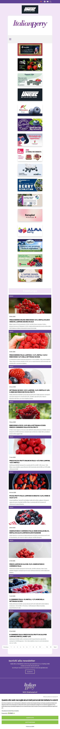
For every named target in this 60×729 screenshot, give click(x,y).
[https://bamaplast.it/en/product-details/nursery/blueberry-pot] (30, 216)
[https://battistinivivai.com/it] (30, 186)
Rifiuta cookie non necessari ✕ (50, 696)
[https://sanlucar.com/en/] (30, 246)
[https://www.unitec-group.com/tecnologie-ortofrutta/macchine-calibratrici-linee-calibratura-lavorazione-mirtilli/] (30, 96)
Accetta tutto (30, 717)
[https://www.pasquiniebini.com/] (30, 80)
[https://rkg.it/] (30, 111)
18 (47, 647)
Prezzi (11, 296)
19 (50, 647)
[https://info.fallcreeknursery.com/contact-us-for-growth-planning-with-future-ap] (30, 201)
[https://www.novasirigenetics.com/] (30, 65)
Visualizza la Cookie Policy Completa (10, 710)
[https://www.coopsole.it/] (30, 156)
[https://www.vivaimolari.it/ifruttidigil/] (30, 141)
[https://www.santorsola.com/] (30, 276)
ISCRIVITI (30, 671)
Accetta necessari (30, 722)
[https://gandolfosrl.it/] (30, 231)
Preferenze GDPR (30, 726)
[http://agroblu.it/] (30, 171)
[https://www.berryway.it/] (30, 126)
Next (55, 647)
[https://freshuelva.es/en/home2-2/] (30, 261)
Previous (5, 647)
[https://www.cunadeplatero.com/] (30, 50)
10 (40, 647)
